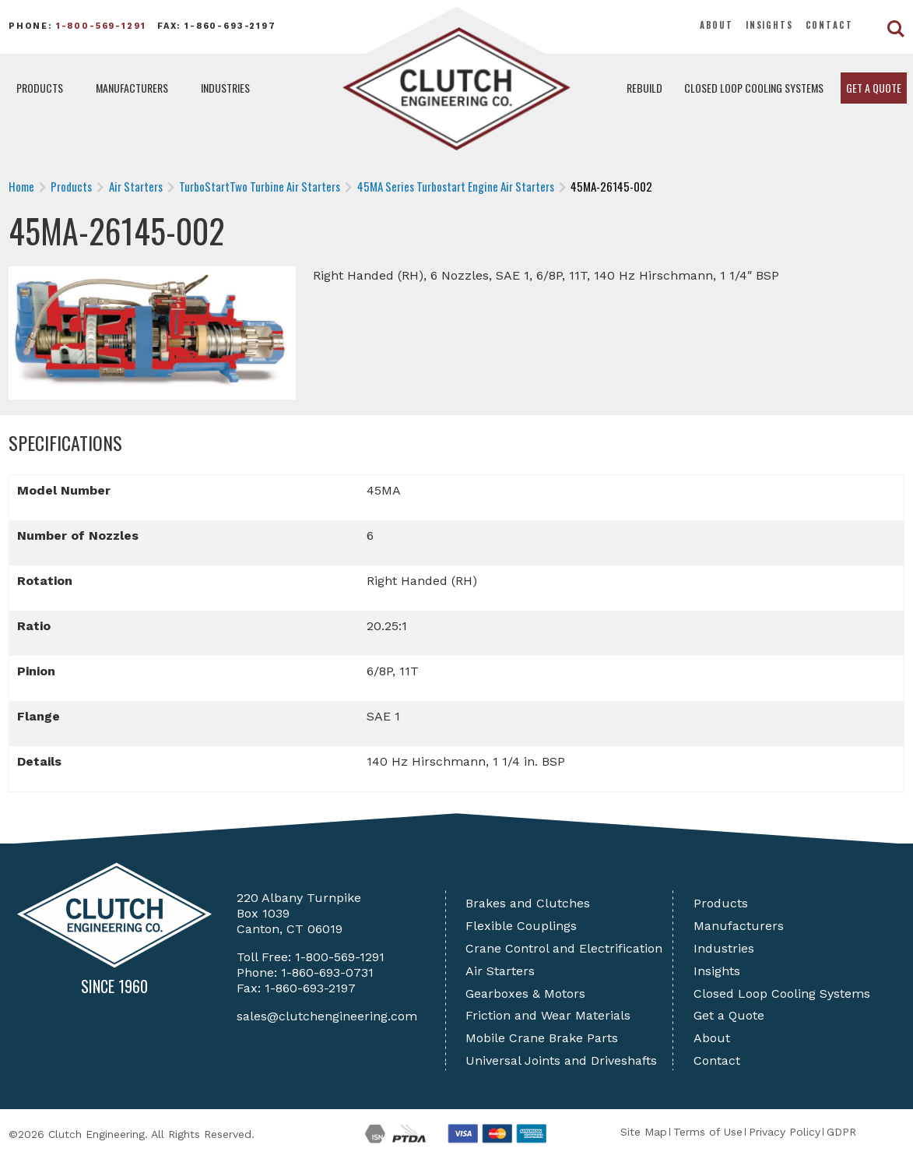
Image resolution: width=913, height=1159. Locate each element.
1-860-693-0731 (327, 972)
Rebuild (644, 87)
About (716, 25)
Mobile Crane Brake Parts (541, 1037)
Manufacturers (132, 87)
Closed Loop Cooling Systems (753, 87)
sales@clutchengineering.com (327, 1016)
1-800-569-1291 (101, 26)
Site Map (643, 1132)
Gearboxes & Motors (525, 993)
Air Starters (500, 970)
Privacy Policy (784, 1132)
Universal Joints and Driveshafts (561, 1060)
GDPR (841, 1132)
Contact (829, 25)
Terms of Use (708, 1132)
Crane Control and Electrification (563, 948)
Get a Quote (873, 87)
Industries (225, 87)
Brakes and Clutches (527, 903)
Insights (769, 25)
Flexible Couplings (521, 925)
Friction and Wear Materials (547, 1015)
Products (39, 87)
